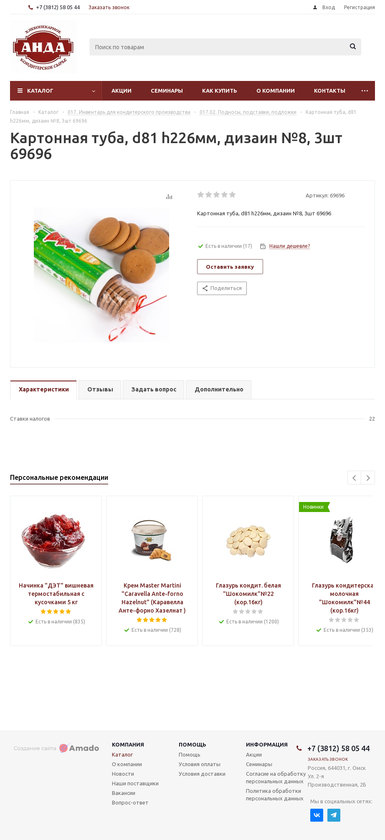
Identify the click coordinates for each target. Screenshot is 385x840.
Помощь (192, 744)
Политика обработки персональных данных (275, 794)
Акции (121, 90)
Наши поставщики (135, 783)
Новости (123, 774)
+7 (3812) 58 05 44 (58, 7)
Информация (267, 744)
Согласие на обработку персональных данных (276, 777)
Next (368, 478)
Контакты (329, 90)
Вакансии (123, 793)
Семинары (167, 90)
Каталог (40, 90)
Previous (355, 478)
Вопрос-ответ (130, 802)
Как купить (219, 90)
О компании (275, 90)
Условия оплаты (199, 764)
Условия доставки (202, 774)
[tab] (43, 390)
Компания (128, 744)
